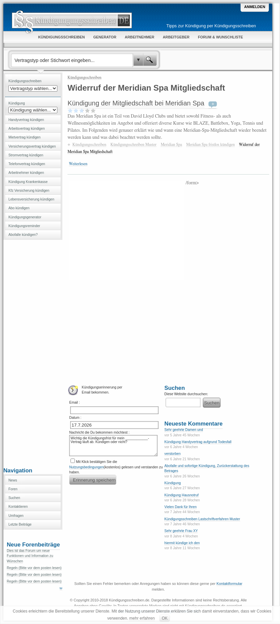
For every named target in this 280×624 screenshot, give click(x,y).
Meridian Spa (171, 145)
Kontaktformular (230, 584)
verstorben (172, 454)
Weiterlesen (78, 164)
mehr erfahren (142, 618)
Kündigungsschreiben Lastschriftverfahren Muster (202, 519)
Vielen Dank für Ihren (180, 507)
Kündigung (172, 483)
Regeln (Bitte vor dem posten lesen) (34, 568)
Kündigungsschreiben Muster (134, 145)
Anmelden (254, 7)
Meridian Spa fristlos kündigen (210, 145)
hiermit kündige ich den (182, 543)
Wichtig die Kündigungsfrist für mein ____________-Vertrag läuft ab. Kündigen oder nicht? (113, 445)
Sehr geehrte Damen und (183, 430)
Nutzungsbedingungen (86, 467)
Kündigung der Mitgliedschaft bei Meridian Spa (135, 103)
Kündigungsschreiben (84, 77)
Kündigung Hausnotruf (181, 495)
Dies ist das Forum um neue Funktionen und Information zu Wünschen (30, 556)
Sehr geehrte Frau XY (181, 531)
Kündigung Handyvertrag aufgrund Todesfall (197, 442)
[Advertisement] (33, 353)
